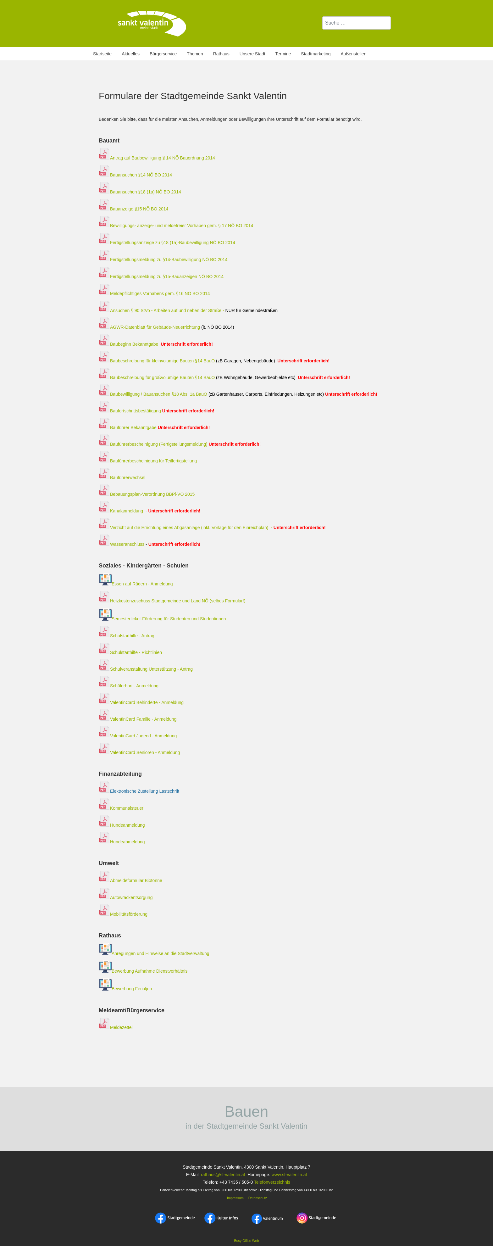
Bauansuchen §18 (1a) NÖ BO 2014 (140, 191)
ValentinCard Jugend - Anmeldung (138, 735)
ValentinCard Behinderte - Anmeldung (141, 702)
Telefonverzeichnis (272, 1182)
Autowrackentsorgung (125, 897)
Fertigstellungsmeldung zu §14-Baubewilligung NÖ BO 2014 (163, 259)
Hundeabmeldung (122, 841)
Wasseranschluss (150, 544)
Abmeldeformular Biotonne (130, 880)
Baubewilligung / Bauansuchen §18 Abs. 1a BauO (153, 394)
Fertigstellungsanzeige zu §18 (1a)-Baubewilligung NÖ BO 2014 (167, 242)
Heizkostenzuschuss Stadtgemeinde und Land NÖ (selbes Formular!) (177, 600)
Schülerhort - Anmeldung (128, 685)
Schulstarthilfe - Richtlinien (130, 652)
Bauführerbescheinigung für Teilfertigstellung (148, 460)
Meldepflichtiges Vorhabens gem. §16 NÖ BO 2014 (155, 293)
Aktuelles (131, 53)
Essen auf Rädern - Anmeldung (142, 583)
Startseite (102, 53)
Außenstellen (354, 53)
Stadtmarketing (315, 53)
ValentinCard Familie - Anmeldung (137, 719)
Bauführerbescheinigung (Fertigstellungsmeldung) (153, 444)
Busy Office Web (246, 1241)
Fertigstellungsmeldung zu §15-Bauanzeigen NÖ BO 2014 (162, 276)
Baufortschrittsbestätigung (156, 410)
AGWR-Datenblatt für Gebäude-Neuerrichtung (149, 327)
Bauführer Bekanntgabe (128, 427)
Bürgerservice (163, 53)
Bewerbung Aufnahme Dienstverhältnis (149, 971)
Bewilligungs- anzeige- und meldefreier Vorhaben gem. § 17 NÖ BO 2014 (176, 225)
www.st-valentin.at (289, 1174)
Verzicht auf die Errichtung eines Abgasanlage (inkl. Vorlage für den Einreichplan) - (213, 527)
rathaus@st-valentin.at (222, 1174)
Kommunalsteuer (121, 808)
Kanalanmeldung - (149, 510)
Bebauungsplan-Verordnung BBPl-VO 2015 (147, 494)
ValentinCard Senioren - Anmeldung (139, 752)
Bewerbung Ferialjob (132, 989)
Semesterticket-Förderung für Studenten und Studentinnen (169, 619)
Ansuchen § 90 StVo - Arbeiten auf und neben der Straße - (188, 310)
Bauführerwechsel (122, 477)
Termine (283, 53)
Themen (195, 53)
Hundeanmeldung (122, 825)
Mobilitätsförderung (123, 914)
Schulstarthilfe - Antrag (126, 635)
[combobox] (356, 23)
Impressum (235, 1198)
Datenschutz (257, 1198)
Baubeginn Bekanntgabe (134, 344)
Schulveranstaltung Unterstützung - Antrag (146, 669)
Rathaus (221, 53)
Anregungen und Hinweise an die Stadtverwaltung (154, 953)
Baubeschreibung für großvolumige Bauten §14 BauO (157, 377)
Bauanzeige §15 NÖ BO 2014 (133, 208)
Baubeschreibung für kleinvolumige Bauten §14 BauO (157, 360)
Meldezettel (116, 1027)
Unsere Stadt (252, 53)
